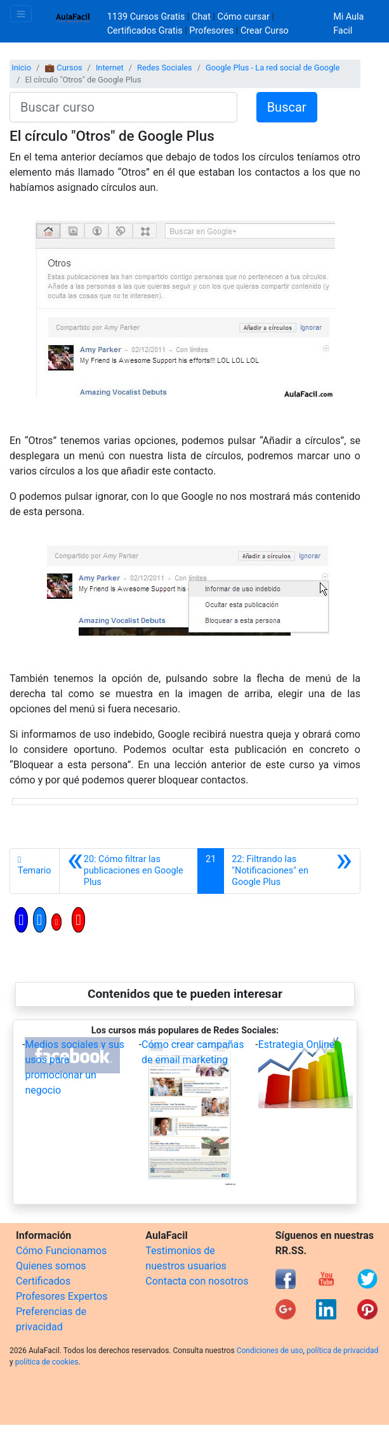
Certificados (43, 1281)
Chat (201, 16)
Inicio (21, 67)
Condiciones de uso (270, 1350)
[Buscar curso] (123, 107)
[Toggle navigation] (21, 13)
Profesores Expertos (61, 1296)
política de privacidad (342, 1350)
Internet (110, 67)
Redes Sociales (164, 67)
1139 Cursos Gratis (147, 16)
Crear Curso (265, 30)
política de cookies (47, 1362)
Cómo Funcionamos (61, 1251)
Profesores (211, 30)
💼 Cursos (63, 67)
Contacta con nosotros (196, 1281)
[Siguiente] (291, 871)
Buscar (287, 107)
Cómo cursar (244, 16)
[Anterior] (129, 871)
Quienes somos (51, 1266)
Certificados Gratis (145, 30)
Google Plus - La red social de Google (273, 67)
